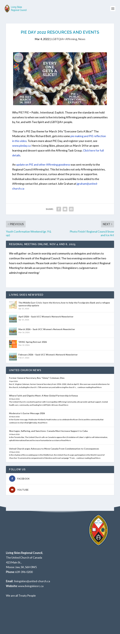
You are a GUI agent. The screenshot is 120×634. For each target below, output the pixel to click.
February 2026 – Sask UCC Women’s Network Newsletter (48, 354)
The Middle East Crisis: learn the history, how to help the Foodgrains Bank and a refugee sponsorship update (64, 304)
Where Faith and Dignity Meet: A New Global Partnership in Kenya (43, 395)
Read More (97, 387)
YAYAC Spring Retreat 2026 (32, 342)
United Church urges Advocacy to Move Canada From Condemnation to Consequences (54, 448)
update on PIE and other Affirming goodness (43, 164)
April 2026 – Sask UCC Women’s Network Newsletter (45, 316)
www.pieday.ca (21, 145)
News (81, 39)
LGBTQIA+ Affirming (64, 39)
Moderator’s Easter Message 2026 (27, 413)
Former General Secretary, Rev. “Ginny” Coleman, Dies (37, 378)
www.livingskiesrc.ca (30, 586)
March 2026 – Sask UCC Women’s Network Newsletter (46, 329)
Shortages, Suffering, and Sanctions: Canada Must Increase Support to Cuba (48, 431)
